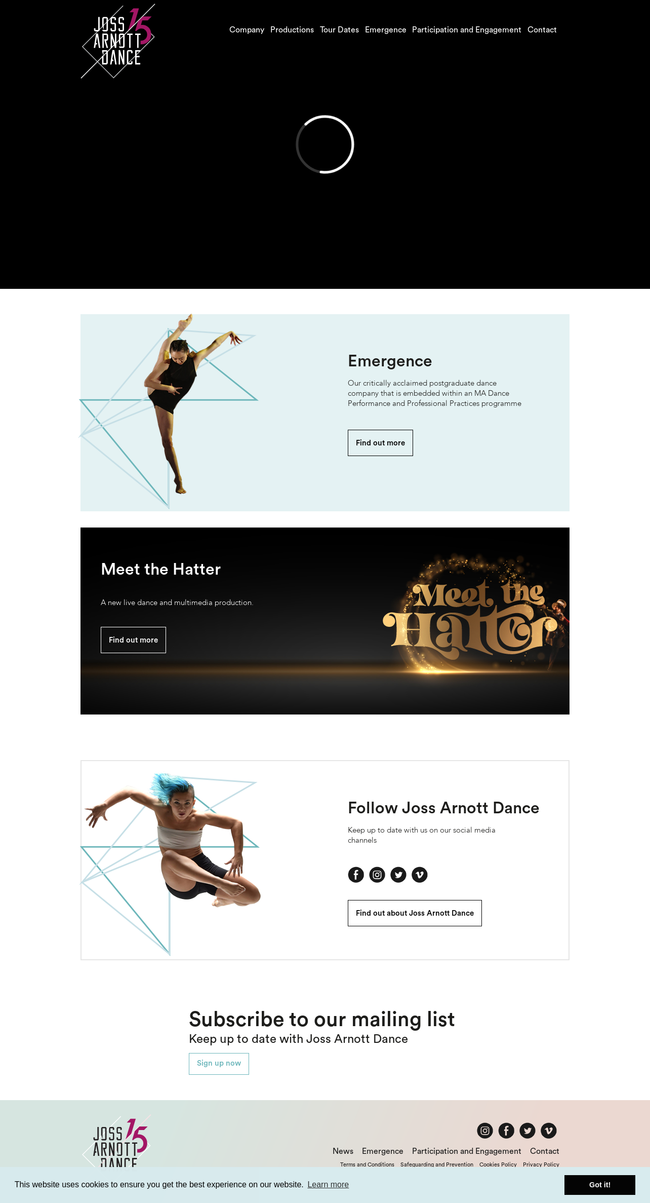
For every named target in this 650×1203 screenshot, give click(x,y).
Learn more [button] (328, 1184)
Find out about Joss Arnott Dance (415, 913)
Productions (292, 30)
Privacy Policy (541, 1165)
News (343, 1151)
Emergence (386, 30)
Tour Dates (339, 30)
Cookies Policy (498, 1165)
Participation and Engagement (466, 30)
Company (246, 30)
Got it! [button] (600, 1185)
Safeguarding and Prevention (436, 1165)
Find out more (380, 443)
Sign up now (219, 1063)
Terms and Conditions (367, 1165)
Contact (542, 30)
